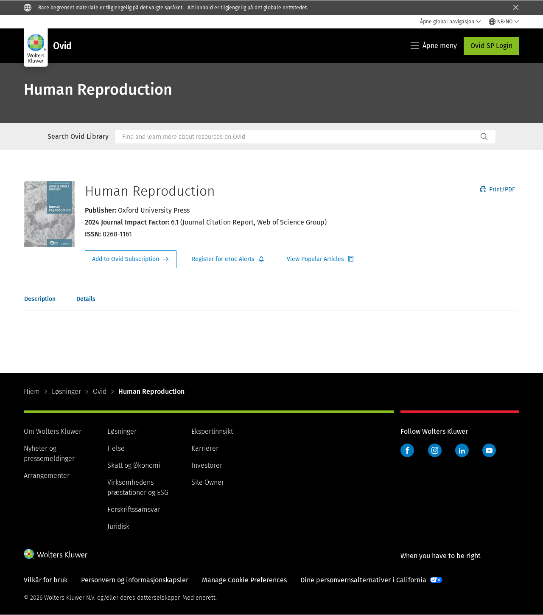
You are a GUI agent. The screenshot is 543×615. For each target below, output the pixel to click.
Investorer (206, 465)
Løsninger (66, 392)
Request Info (130, 259)
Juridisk (118, 526)
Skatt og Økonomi (133, 465)
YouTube (489, 450)
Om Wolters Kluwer (52, 431)
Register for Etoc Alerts (228, 259)
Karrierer (204, 448)
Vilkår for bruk (45, 580)
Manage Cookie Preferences (244, 580)
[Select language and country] (504, 21)
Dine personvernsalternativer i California (363, 580)
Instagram (435, 450)
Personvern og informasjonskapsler (134, 580)
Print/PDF (497, 189)
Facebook (407, 450)
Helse (116, 448)
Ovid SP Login (491, 46)
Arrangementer (47, 476)
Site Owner (207, 482)
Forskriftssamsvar (133, 509)
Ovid (99, 392)
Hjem (32, 392)
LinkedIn (462, 450)
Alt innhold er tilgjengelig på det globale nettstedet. (247, 8)
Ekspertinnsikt (212, 431)
